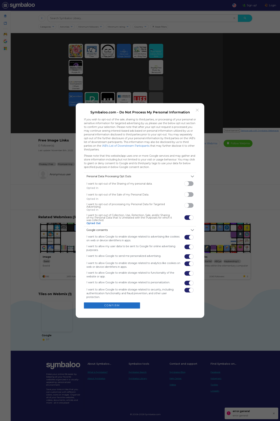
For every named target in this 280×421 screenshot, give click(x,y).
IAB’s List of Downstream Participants (125, 145)
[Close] (197, 110)
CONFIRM (112, 305)
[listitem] (140, 176)
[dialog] (140, 210)
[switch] (189, 183)
